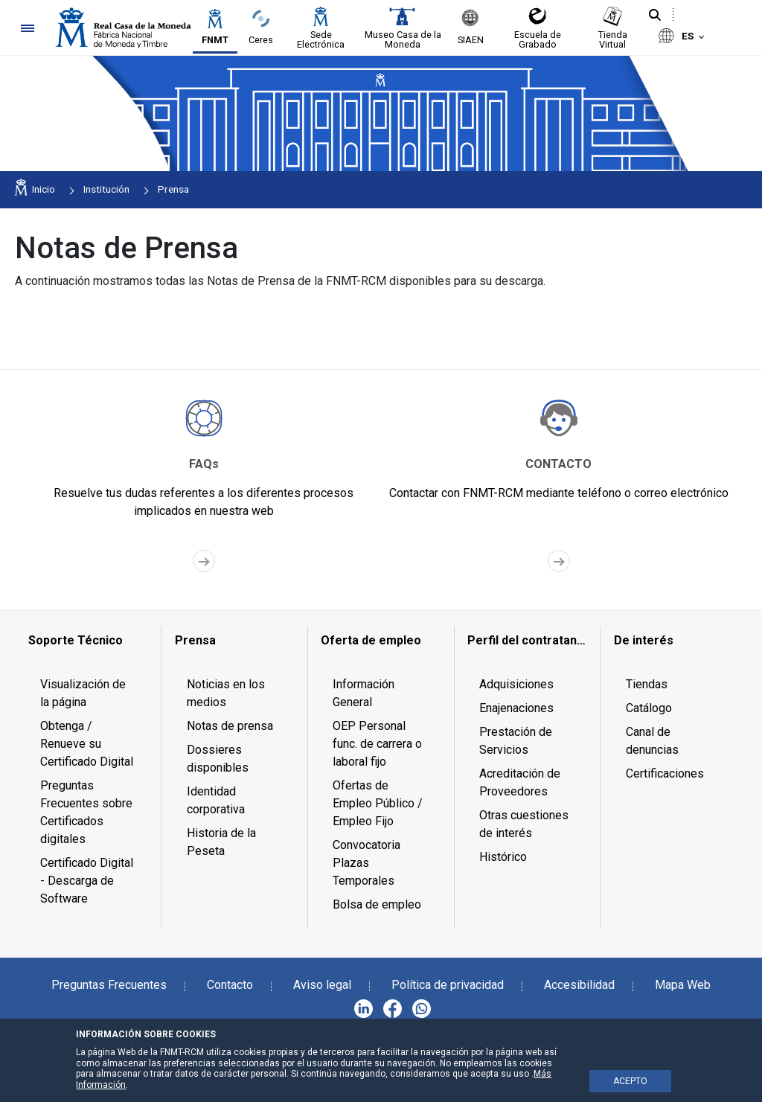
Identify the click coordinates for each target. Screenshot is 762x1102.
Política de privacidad (447, 985)
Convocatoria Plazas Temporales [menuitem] (366, 863)
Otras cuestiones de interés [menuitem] (524, 824)
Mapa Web (683, 985)
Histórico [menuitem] (503, 857)
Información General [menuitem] (363, 693)
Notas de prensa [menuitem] (230, 726)
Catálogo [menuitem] (649, 708)
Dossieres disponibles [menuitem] (218, 759)
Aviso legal (322, 985)
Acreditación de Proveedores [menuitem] (519, 782)
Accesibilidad (579, 985)
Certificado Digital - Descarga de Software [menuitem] (86, 881)
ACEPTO (630, 1081)
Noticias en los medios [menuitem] (226, 693)
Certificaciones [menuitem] (665, 773)
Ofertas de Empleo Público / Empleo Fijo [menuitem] (378, 803)
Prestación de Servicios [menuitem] (515, 741)
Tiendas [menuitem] (646, 684)
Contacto (230, 985)
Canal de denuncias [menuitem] (652, 741)
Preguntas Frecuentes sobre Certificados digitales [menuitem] (86, 812)
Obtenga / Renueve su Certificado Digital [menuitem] (86, 744)
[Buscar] (655, 15)
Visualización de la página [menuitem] (83, 693)
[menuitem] (88, 641)
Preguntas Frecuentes (109, 985)
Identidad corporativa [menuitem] (216, 800)
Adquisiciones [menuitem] (516, 684)
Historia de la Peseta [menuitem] (221, 842)
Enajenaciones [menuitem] (516, 708)
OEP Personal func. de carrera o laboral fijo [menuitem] (377, 744)
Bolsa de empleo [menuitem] (377, 904)
